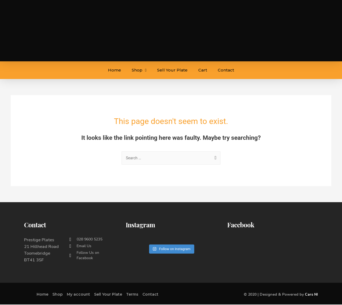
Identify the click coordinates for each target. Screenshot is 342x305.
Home (114, 70)
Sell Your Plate (172, 70)
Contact (226, 70)
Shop (139, 70)
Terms (132, 294)
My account (78, 294)
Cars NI (311, 295)
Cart (202, 70)
